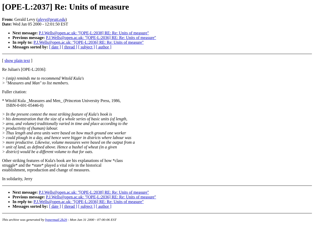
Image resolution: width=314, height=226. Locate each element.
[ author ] (104, 47)
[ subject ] (86, 47)
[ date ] (55, 47)
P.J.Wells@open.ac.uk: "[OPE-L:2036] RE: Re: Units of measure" (101, 37)
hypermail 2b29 (56, 220)
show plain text (17, 60)
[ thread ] (69, 47)
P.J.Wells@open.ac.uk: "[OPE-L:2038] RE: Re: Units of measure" (94, 33)
